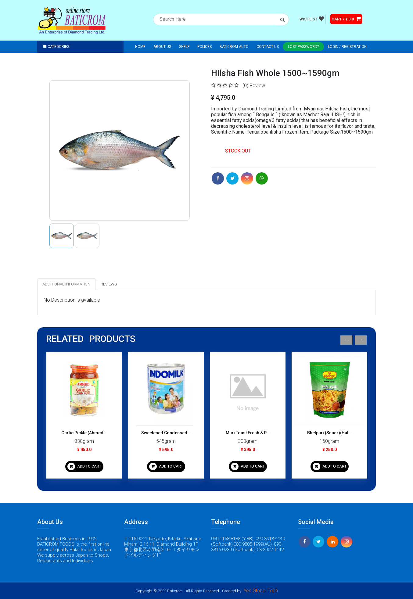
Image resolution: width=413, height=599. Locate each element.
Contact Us (268, 47)
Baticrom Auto (234, 47)
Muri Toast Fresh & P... (248, 432)
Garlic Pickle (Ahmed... (84, 432)
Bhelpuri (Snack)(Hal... (329, 432)
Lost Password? (303, 47)
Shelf (184, 47)
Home (140, 47)
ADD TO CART (84, 466)
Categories (56, 47)
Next (361, 340)
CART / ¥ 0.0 (346, 18)
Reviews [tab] (109, 284)
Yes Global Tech (261, 591)
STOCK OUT (238, 151)
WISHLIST (312, 18)
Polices (204, 47)
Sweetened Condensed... (166, 432)
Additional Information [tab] (66, 284)
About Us (162, 47)
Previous (346, 340)
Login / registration (347, 47)
